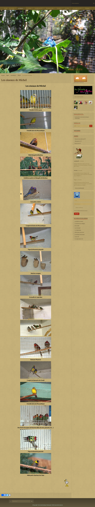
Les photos (59, 8)
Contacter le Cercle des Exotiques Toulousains (82, 117)
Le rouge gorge (78, 230)
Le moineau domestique (80, 234)
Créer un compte (77, 210)
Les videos (67, 8)
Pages (7, 75)
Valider (77, 213)
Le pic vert (77, 236)
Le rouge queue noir (79, 238)
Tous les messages (79, 188)
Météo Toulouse (76, 82)
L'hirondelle (77, 225)
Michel (19, 75)
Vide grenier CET (78, 141)
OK (91, 125)
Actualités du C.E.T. (39, 8)
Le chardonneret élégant (80, 223)
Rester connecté (78, 207)
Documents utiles (50, 8)
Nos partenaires (79, 96)
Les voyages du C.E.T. (77, 8)
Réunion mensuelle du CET (80, 139)
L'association (12, 8)
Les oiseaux (29, 8)
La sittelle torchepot (79, 221)
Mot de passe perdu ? (83, 210)
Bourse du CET (78, 143)
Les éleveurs (20, 8)
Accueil (5, 8)
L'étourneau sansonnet (79, 232)
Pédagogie (87, 8)
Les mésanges (78, 227)
